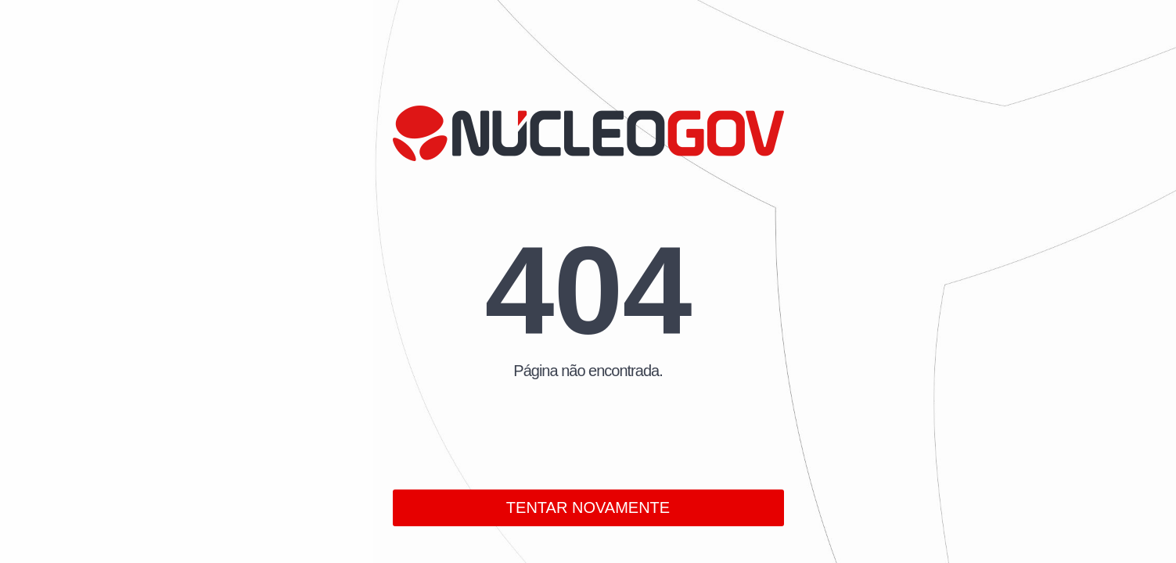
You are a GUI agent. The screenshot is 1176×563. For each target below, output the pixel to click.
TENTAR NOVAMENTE (588, 507)
